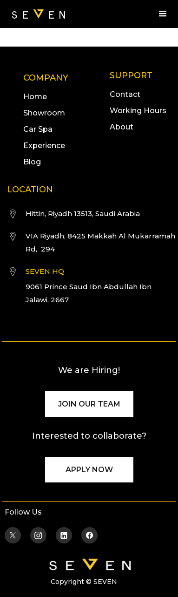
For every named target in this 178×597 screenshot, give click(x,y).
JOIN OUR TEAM (89, 404)
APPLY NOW (89, 469)
